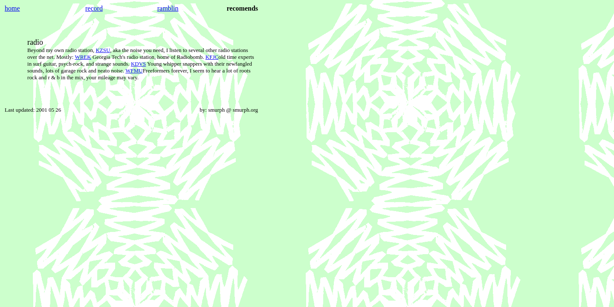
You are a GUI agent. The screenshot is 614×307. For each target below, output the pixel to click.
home (12, 8)
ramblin (168, 8)
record (94, 8)
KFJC (212, 57)
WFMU (133, 70)
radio (35, 42)
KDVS (138, 64)
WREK (83, 57)
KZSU (103, 50)
